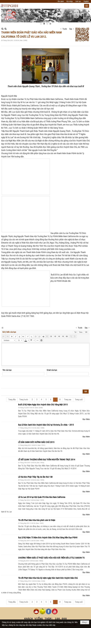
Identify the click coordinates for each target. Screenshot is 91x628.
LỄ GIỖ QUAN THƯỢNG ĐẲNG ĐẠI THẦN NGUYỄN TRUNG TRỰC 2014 (46, 459)
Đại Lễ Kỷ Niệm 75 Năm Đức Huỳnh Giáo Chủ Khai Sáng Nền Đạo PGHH (47, 537)
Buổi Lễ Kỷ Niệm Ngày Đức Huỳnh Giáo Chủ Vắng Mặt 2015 (43, 404)
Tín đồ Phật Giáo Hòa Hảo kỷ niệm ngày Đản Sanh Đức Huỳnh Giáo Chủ (48, 578)
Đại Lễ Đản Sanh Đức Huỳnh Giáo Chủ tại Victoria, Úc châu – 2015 (46, 425)
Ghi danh (61, 1)
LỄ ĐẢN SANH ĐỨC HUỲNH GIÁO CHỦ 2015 (36, 442)
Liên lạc (78, 1)
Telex (80, 332)
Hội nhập (69, 1)
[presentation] (20, 382)
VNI (86, 332)
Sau (70, 29)
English (86, 1)
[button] (86, 6)
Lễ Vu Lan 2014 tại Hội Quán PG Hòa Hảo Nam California (41, 497)
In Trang (2, 327)
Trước (64, 29)
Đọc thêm (86, 419)
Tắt (75, 332)
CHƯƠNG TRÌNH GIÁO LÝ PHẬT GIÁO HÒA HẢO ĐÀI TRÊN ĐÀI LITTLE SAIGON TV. (51, 558)
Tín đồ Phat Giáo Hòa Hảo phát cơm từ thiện (36, 520)
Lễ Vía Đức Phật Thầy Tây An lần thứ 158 (35, 477)
